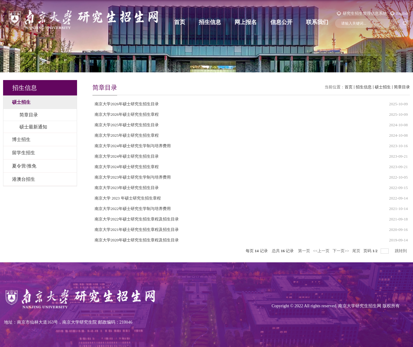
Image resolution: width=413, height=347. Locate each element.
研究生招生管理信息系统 (365, 13)
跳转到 (401, 250)
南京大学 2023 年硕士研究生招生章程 (128, 198)
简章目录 (402, 87)
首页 (179, 22)
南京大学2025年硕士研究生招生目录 (127, 125)
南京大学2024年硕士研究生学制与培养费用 (133, 145)
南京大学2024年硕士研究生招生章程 (127, 166)
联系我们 (317, 22)
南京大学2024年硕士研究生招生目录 (127, 156)
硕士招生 (383, 87)
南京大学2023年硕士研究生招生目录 (127, 187)
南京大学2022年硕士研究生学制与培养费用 (133, 208)
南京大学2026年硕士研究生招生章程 (127, 114)
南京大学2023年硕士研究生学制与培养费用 (133, 177)
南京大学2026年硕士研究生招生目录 (127, 104)
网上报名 (246, 22)
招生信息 (210, 22)
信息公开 (281, 22)
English (402, 13)
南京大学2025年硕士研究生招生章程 (127, 135)
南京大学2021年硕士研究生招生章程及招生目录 (137, 229)
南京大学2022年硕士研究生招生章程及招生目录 (137, 219)
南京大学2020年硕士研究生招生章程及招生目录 (137, 240)
